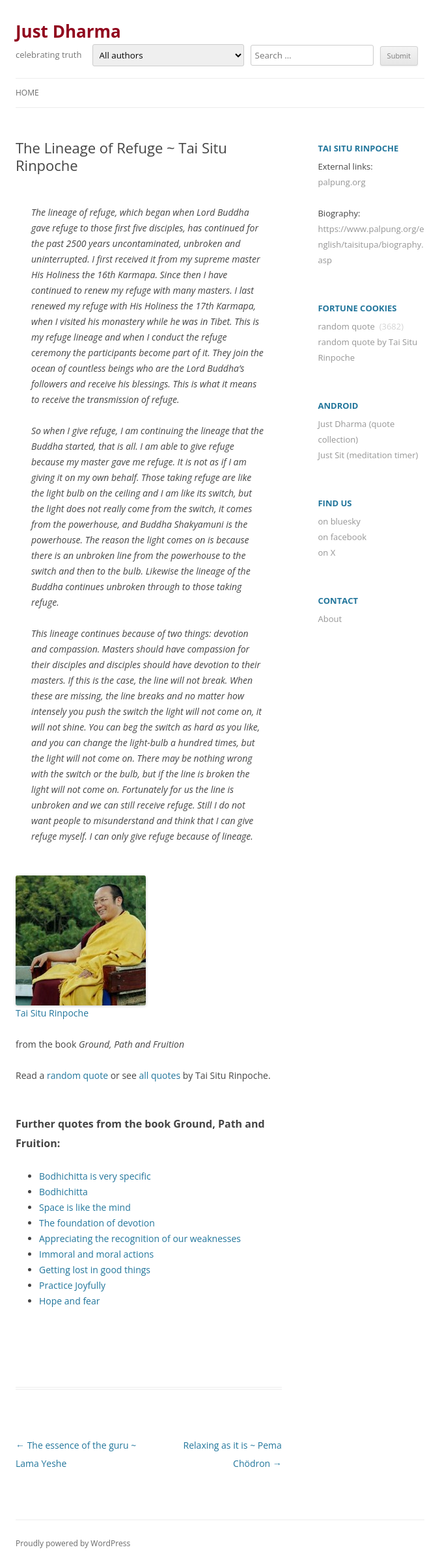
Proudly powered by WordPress (73, 1543)
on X (326, 552)
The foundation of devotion (97, 1223)
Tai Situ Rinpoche (52, 1013)
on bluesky (339, 521)
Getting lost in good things (94, 1269)
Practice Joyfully (72, 1285)
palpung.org (341, 182)
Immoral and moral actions (96, 1254)
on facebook (342, 537)
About (330, 619)
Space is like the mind (85, 1207)
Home (27, 92)
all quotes (159, 1075)
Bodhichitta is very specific (95, 1176)
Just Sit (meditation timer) (368, 455)
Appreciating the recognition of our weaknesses (140, 1238)
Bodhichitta (63, 1191)
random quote (77, 1075)
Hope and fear (69, 1301)
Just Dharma (68, 31)
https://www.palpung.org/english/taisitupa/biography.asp (371, 244)
